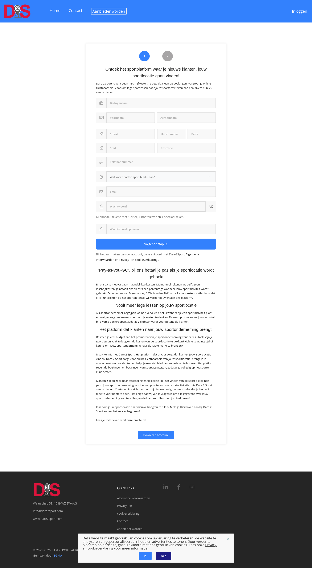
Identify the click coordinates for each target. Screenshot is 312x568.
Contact (75, 10)
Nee (163, 556)
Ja (145, 556)
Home (55, 10)
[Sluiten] (228, 538)
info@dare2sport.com (48, 511)
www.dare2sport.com (47, 519)
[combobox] (161, 177)
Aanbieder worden (109, 11)
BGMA (57, 555)
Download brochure (156, 435)
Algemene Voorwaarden (133, 498)
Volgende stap (156, 244)
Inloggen (299, 11)
